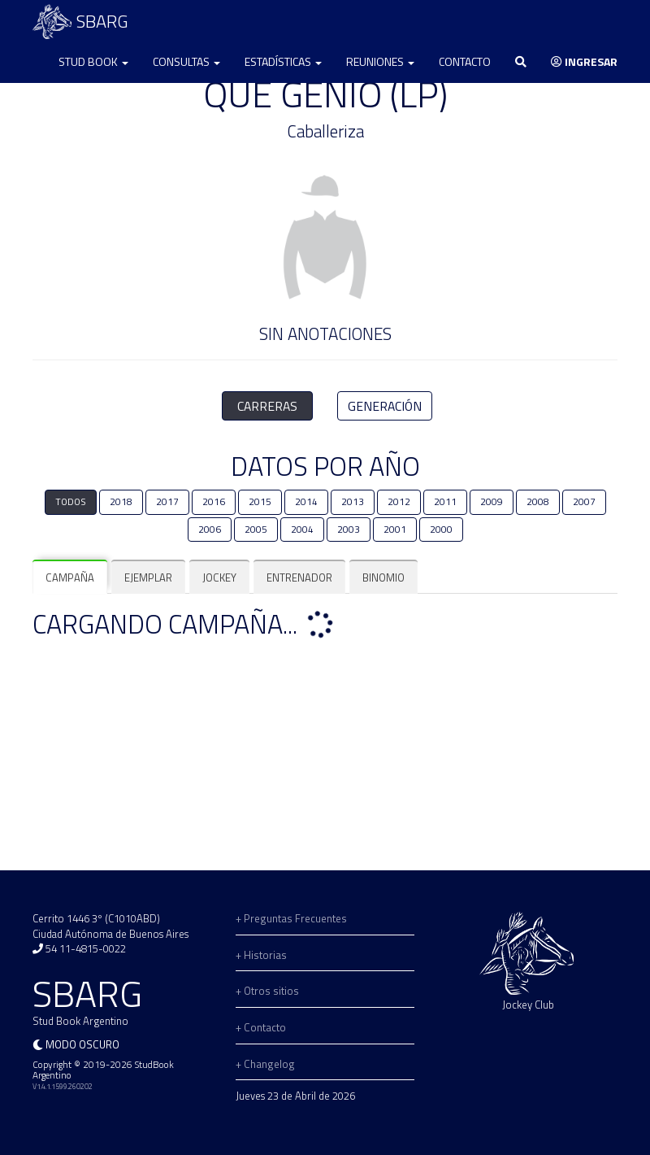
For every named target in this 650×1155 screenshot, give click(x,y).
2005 (256, 529)
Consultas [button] (186, 61)
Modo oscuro (82, 1044)
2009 (491, 502)
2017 (167, 502)
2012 (399, 502)
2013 (352, 502)
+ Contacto (261, 1027)
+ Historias (261, 955)
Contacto (465, 61)
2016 (213, 502)
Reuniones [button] (380, 61)
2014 (306, 502)
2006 (209, 529)
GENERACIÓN (385, 406)
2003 (348, 529)
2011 (445, 502)
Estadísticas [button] (283, 61)
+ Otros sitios (267, 991)
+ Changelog (265, 1064)
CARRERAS (267, 406)
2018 (121, 502)
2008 (537, 502)
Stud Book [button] (93, 61)
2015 (260, 502)
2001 (395, 529)
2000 (441, 529)
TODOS (70, 502)
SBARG (80, 21)
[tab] (69, 578)
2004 (302, 529)
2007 (584, 502)
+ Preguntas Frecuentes (291, 918)
